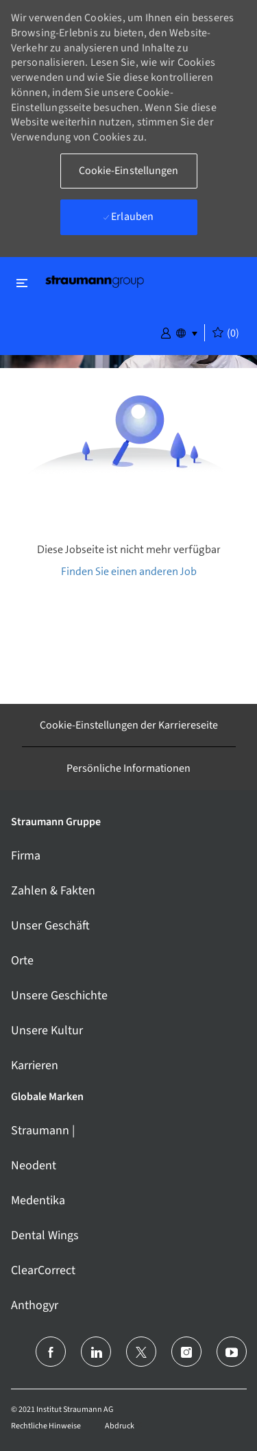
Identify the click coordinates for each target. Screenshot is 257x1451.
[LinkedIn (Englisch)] (96, 1352)
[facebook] (51, 1352)
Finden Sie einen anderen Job (129, 571)
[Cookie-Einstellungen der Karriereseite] (129, 725)
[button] (165, 331)
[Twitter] (141, 1352)
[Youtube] (232, 1352)
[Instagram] (186, 1352)
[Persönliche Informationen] (128, 768)
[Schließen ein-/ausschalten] (21, 282)
